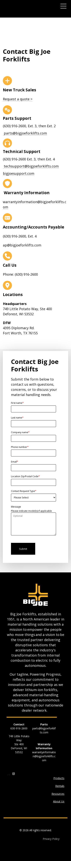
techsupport (31, 166)
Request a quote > (17, 99)
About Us (58, 801)
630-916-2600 (18, 728)
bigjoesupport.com (18, 173)
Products (58, 778)
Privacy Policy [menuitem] (51, 839)
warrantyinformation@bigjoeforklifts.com (44, 756)
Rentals (59, 786)
